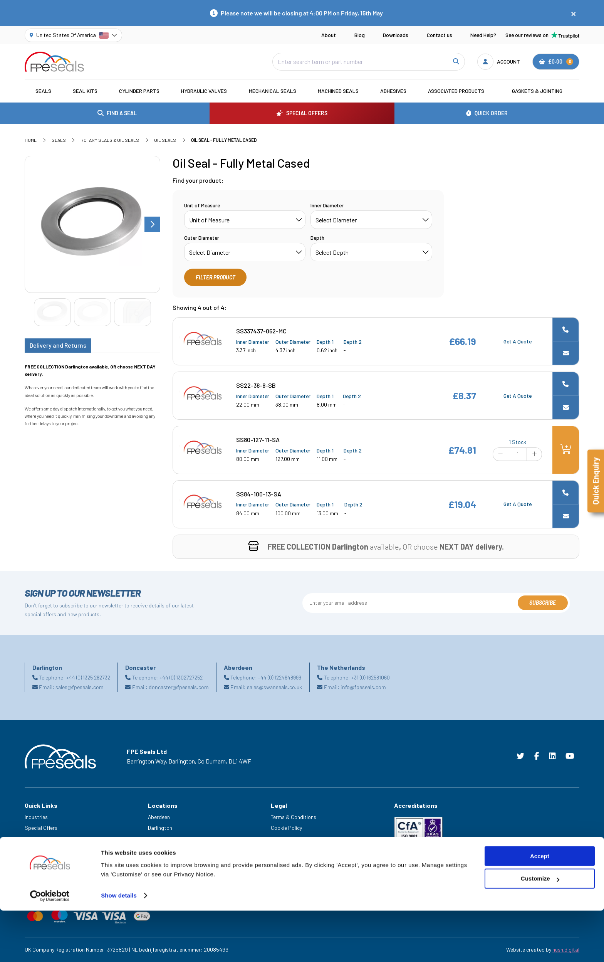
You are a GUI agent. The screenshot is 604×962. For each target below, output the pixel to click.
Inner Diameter (327, 205)
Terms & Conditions (293, 817)
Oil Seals (165, 140)
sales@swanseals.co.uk (274, 687)
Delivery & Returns (292, 860)
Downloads (395, 35)
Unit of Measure (202, 205)
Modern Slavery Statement (302, 849)
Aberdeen (159, 817)
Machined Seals (338, 90)
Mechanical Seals (272, 90)
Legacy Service (42, 871)
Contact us (439, 35)
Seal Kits (85, 90)
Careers (34, 860)
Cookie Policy (286, 827)
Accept (539, 907)
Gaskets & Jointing (537, 90)
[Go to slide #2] (92, 312)
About (328, 35)
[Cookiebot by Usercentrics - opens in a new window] (50, 947)
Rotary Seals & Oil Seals (110, 140)
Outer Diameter (201, 237)
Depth (317, 237)
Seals (43, 90)
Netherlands (162, 849)
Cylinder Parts (139, 90)
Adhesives (393, 90)
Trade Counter (41, 881)
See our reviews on (542, 35)
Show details (119, 947)
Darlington (160, 827)
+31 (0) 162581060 (370, 677)
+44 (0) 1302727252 (181, 677)
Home (31, 140)
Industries (36, 817)
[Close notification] (573, 13)
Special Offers (41, 827)
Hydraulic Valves (204, 90)
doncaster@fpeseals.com (179, 687)
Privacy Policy (287, 838)
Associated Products (456, 90)
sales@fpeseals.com (79, 687)
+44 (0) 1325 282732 (88, 677)
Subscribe (542, 602)
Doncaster (160, 838)
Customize (540, 930)
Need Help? (483, 35)
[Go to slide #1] (52, 312)
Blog (359, 35)
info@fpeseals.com (363, 687)
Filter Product (215, 277)
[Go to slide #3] (132, 312)
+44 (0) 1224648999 (279, 677)
